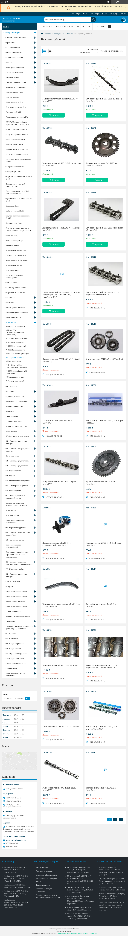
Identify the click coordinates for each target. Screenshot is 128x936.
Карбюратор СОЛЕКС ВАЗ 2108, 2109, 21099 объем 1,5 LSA (17, 886)
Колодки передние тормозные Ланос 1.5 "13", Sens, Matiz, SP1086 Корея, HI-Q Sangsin (111, 871)
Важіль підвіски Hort (15, 144)
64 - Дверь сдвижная (15, 658)
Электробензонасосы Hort (17, 117)
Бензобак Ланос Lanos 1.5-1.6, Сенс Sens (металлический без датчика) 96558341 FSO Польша (111, 906)
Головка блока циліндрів (18, 353)
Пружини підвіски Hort (16, 107)
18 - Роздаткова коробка (16, 426)
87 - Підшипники (13, 317)
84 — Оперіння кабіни (15, 540)
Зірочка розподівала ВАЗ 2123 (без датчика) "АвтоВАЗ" (102, 164)
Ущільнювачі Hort (14, 223)
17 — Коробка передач (15, 307)
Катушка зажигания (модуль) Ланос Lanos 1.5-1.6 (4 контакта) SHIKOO (112, 896)
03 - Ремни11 (11, 668)
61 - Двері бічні (12, 416)
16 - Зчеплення (12, 456)
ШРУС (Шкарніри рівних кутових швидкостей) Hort (18, 123)
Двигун (9, 62)
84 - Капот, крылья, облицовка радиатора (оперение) (19, 627)
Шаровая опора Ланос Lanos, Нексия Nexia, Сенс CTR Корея (112, 888)
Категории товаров (11, 32)
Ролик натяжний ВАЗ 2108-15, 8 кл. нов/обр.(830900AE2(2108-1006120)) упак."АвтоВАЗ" (61, 294)
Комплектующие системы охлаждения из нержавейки (18, 229)
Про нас (86, 26)
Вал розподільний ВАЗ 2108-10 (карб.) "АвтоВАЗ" (104, 100)
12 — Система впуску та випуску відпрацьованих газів (19, 563)
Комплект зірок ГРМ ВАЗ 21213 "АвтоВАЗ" (61, 726)
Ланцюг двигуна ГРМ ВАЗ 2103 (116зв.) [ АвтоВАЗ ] (61, 360)
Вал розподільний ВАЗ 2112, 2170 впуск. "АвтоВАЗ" (105, 421)
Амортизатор (12, 235)
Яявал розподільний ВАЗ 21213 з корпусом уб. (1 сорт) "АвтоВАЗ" (101, 666)
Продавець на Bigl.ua (64, 931)
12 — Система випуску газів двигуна (18, 449)
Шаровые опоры (43, 885)
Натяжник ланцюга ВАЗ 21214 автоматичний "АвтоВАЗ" (56, 544)
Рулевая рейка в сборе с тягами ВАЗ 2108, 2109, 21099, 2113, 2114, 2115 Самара (79, 916)
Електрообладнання (15, 67)
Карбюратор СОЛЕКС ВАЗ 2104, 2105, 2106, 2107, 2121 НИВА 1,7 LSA (15, 869)
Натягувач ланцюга (16, 326)
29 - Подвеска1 (12, 638)
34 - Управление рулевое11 (17, 653)
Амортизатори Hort (15, 102)
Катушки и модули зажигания (44, 889)
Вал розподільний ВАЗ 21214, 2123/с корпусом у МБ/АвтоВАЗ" (103, 293)
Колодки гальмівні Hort (16, 129)
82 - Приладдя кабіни (15, 569)
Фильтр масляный (15, 381)
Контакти (100, 26)
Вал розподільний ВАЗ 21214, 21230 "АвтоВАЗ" (59, 789)
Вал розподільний (15, 357)
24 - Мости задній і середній (18, 480)
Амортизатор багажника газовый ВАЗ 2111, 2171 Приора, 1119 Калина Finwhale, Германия (80, 900)
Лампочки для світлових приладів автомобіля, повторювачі (17, 554)
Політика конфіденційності (87, 933)
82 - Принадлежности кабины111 (15, 674)
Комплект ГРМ (12, 270)
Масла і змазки (12, 97)
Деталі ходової (12, 77)
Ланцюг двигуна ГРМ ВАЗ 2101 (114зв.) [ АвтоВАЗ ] (61, 229)
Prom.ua (76, 929)
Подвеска (10, 297)
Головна (47, 26)
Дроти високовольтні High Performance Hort (17, 192)
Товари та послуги (65, 26)
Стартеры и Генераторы (46, 875)
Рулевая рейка (12, 245)
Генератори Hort (13, 171)
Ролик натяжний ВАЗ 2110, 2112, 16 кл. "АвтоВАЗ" (104, 544)
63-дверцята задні (14, 421)
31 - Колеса (10, 475)
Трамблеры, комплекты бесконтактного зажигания (48, 896)
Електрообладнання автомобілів (15, 521)
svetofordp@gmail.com (16, 840)
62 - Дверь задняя (13, 648)
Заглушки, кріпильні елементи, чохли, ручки (16, 504)
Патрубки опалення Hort (17, 154)
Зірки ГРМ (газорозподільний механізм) (15, 332)
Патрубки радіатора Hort (17, 134)
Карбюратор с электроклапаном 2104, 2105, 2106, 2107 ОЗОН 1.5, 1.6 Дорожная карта (16, 904)
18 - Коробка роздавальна (17, 401)
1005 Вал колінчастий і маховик (17, 372)
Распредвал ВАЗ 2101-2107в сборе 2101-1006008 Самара (79, 908)
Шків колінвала (14, 361)
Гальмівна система (14, 57)
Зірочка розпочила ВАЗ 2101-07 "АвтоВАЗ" (101, 482)
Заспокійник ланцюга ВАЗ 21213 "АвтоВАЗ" (101, 789)
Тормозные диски (14, 265)
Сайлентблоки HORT (15, 211)
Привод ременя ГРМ (15, 396)
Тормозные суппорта (15, 292)
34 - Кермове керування (16, 527)
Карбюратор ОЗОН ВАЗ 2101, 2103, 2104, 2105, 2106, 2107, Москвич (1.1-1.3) (16, 893)
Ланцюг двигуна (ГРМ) (17, 338)
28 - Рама (10, 411)
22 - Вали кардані (13, 470)
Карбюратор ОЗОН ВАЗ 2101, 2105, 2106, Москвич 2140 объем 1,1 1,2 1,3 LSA (16, 878)
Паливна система (13, 47)
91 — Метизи (11, 386)
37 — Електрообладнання (17, 312)
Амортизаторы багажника (17, 260)
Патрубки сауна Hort (15, 166)
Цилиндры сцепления (16, 287)
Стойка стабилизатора (16, 255)
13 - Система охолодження (17, 436)
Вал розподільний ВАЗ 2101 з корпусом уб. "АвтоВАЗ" (104, 229)
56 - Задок (10, 391)
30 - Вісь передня (13, 611)
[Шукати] (93, 18)
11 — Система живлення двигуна (16, 442)
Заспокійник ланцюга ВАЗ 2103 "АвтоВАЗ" (57, 421)
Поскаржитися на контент (67, 933)
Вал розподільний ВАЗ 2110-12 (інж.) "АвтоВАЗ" (59, 482)
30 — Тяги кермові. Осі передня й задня (15, 496)
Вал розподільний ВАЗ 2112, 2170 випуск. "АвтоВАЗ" (101, 727)
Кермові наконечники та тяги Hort (19, 177)
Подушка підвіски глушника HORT (18, 160)
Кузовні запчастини (14, 92)
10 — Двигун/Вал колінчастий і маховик (17, 366)
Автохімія (10, 302)
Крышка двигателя (15, 377)
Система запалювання (16, 82)
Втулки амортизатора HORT (18, 149)
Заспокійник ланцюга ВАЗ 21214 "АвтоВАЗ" (101, 605)
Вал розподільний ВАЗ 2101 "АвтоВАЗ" (60, 665)
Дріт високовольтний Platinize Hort (15, 185)
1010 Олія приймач (15, 342)
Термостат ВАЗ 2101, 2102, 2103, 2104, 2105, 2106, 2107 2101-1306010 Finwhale (80, 889)
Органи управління (14, 72)
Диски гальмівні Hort (15, 139)
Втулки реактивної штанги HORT (18, 216)
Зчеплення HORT (13, 112)
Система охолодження (16, 37)
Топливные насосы (44, 871)
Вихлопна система (14, 52)
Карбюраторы (42, 867)
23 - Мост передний (14, 406)
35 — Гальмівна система (16, 591)
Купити (55, 115)
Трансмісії (10, 42)
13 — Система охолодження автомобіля (18, 533)
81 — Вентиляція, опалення (18, 460)
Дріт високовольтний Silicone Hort (19, 199)
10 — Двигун (68, 34)
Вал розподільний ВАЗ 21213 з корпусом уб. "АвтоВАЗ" (61, 164)
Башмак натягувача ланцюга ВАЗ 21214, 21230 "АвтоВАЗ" (61, 605)
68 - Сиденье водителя (16, 663)
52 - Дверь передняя (15, 643)
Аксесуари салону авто (16, 87)
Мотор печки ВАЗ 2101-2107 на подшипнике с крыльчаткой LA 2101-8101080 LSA (80, 880)
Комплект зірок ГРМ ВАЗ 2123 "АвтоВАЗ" (105, 359)
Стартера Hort (12, 206)
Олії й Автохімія (13, 581)
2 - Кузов (9, 586)
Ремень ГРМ (11, 282)
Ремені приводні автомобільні (13, 546)
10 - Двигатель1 (12, 633)
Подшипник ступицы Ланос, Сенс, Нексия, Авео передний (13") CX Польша (112, 881)
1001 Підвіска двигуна (16, 350)
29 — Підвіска (11, 431)
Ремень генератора (14, 240)
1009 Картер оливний (16, 346)
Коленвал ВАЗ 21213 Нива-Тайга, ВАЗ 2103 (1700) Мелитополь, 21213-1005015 (79, 869)
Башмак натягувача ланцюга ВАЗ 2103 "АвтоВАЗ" (60, 100)
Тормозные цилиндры (16, 250)
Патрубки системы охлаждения (14, 276)
